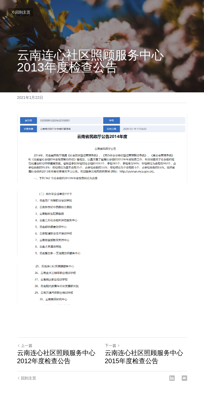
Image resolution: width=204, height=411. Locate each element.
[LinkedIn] (172, 378)
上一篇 (24, 345)
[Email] (184, 378)
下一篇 (112, 345)
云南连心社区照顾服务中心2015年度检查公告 (144, 357)
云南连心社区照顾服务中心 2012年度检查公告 (56, 357)
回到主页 (20, 12)
